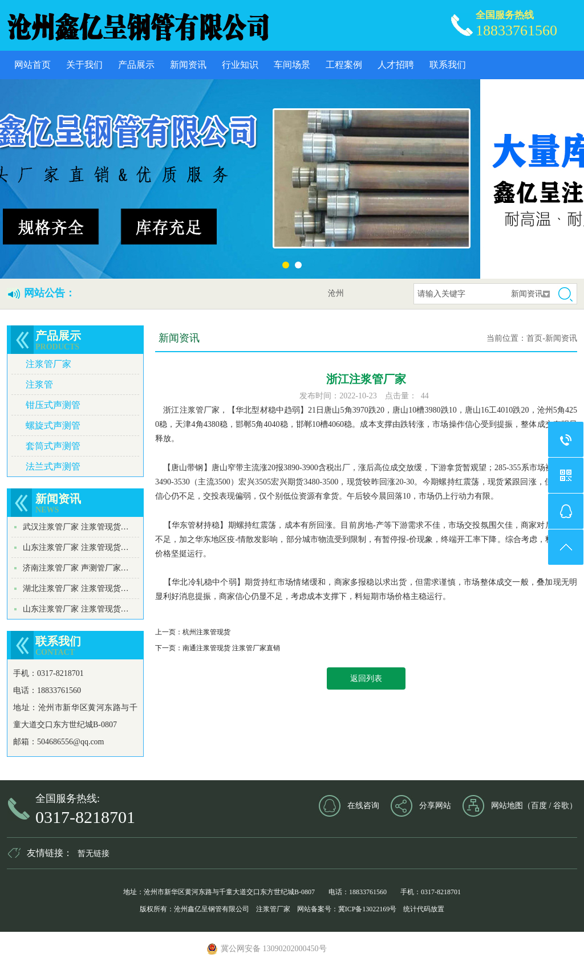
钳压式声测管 (53, 405)
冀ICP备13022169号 (367, 909)
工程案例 (344, 65)
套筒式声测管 (53, 446)
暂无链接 (94, 853)
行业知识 (240, 65)
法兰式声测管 (53, 466)
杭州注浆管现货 (206, 632)
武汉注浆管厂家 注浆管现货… (76, 527)
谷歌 (561, 805)
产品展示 (136, 65)
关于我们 (84, 65)
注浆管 (39, 384)
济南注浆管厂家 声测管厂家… (76, 568)
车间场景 (292, 65)
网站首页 (32, 65)
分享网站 (435, 805)
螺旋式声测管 (53, 425)
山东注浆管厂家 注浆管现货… (76, 547)
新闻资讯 (188, 65)
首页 (534, 338)
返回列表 (366, 678)
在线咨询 (363, 805)
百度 (539, 805)
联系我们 (447, 65)
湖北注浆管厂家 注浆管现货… (76, 588)
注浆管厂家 (48, 364)
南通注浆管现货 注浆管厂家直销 (231, 648)
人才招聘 (396, 65)
